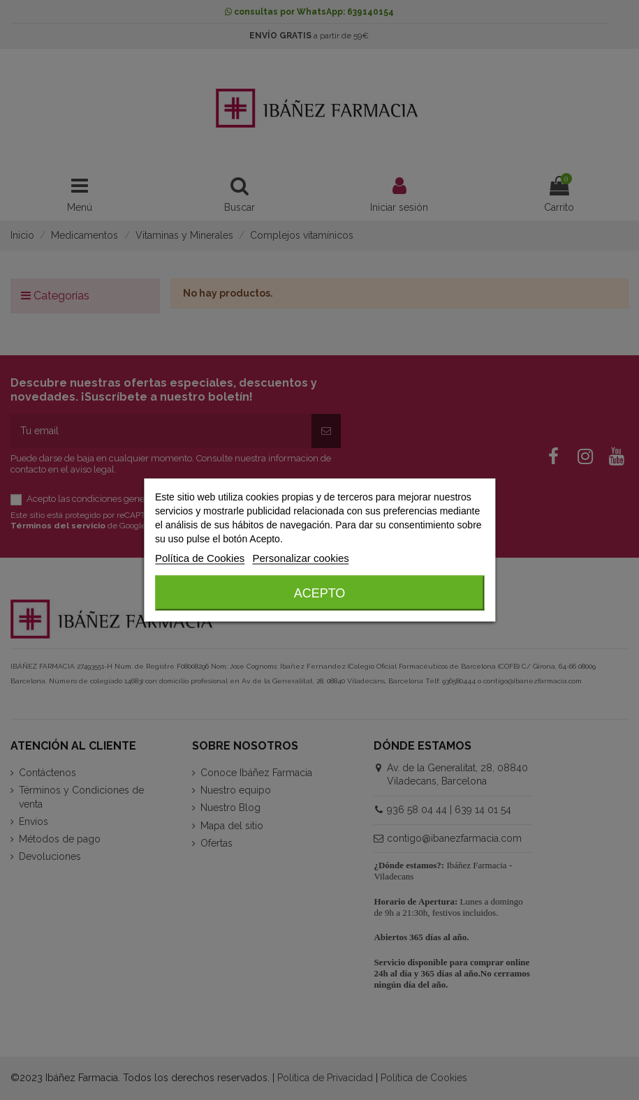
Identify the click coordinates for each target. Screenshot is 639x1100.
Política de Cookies (199, 558)
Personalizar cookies (300, 558)
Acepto (320, 593)
